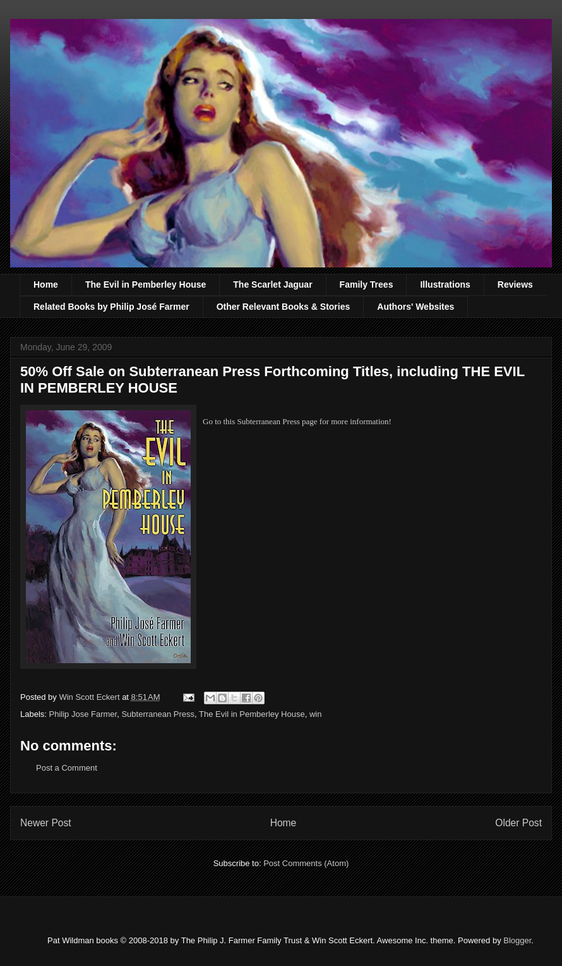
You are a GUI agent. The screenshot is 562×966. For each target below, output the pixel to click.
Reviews (515, 284)
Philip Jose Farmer (83, 714)
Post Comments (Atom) (306, 863)
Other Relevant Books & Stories (283, 307)
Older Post (518, 822)
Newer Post (45, 822)
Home (45, 284)
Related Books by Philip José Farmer (111, 307)
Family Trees (366, 284)
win (315, 714)
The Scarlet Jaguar (272, 284)
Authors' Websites (415, 307)
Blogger (517, 940)
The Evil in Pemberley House (145, 284)
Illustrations (445, 284)
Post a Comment (66, 768)
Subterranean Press (157, 714)
